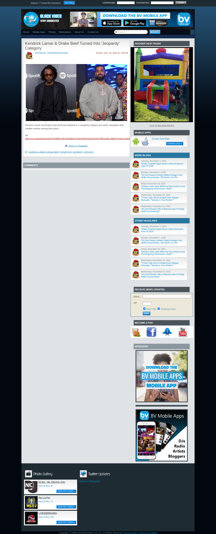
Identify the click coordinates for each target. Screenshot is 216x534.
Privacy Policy (130, 532)
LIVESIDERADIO (47, 513)
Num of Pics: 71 (45, 501)
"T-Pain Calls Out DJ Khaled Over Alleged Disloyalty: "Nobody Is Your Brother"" (159, 199)
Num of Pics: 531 (46, 517)
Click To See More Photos (161, 126)
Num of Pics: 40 (45, 486)
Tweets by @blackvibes (89, 481)
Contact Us (93, 32)
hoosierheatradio (57, 53)
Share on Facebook (77, 146)
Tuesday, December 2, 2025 (153, 161)
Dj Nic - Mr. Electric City (51, 482)
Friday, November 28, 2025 (153, 184)
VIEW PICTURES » (66, 491)
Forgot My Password (51, 3)
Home (26, 32)
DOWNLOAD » (174, 143)
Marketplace (65, 32)
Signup (34, 3)
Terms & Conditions (148, 532)
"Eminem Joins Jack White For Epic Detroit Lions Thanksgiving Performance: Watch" (163, 187)
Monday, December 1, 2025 (153, 172)
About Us (79, 32)
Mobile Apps (39, 32)
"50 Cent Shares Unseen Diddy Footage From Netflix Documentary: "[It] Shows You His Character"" (161, 177)
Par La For (44, 497)
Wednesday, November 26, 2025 (155, 195)
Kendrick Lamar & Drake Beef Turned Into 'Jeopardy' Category (61, 152)
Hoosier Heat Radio (161, 139)
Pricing (51, 32)
